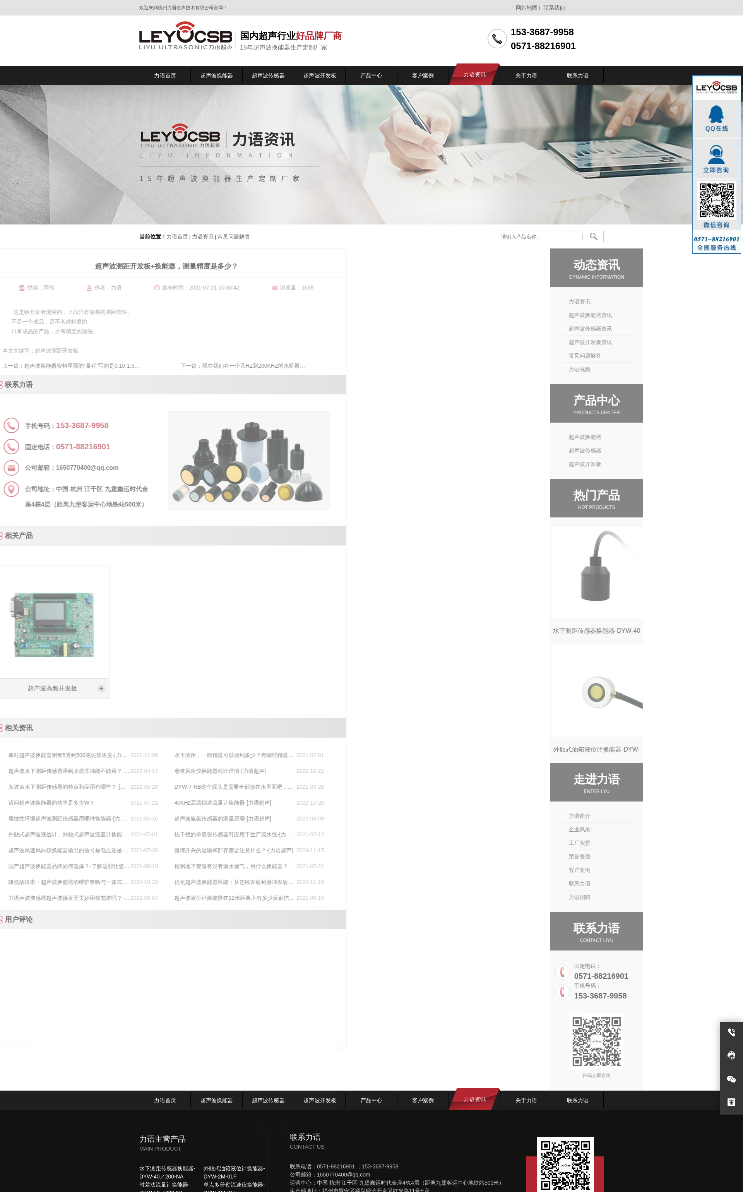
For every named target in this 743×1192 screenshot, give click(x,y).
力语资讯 (203, 237)
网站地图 (527, 8)
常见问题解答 (233, 237)
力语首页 (177, 237)
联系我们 (554, 8)
